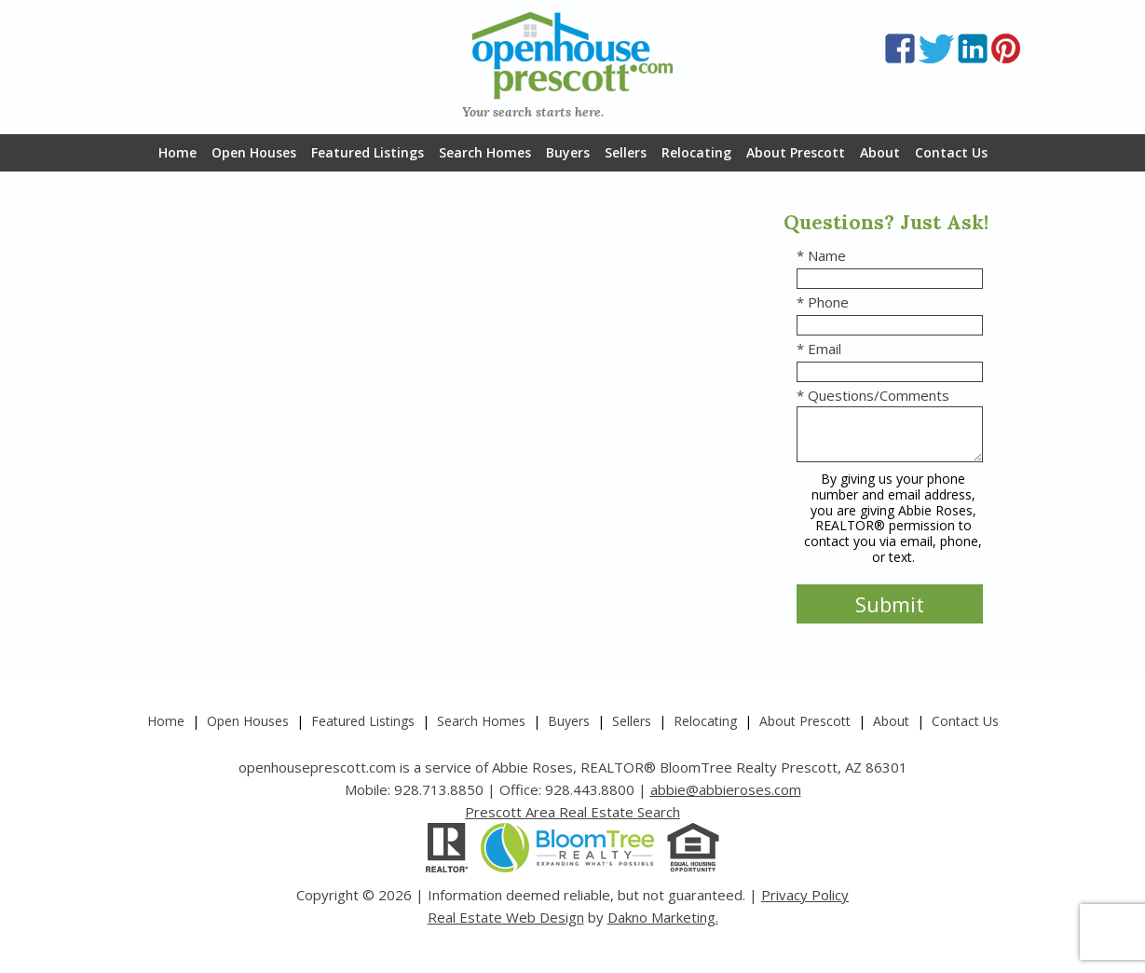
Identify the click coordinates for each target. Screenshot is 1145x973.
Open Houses (253, 152)
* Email (819, 348)
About (880, 152)
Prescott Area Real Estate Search (572, 811)
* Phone (823, 302)
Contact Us (951, 152)
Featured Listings (367, 152)
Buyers (568, 152)
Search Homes (485, 152)
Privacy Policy (805, 894)
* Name (821, 255)
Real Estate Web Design (506, 917)
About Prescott (795, 152)
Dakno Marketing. (662, 917)
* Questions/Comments (873, 395)
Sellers (626, 152)
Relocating (696, 152)
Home (177, 152)
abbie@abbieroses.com (725, 789)
